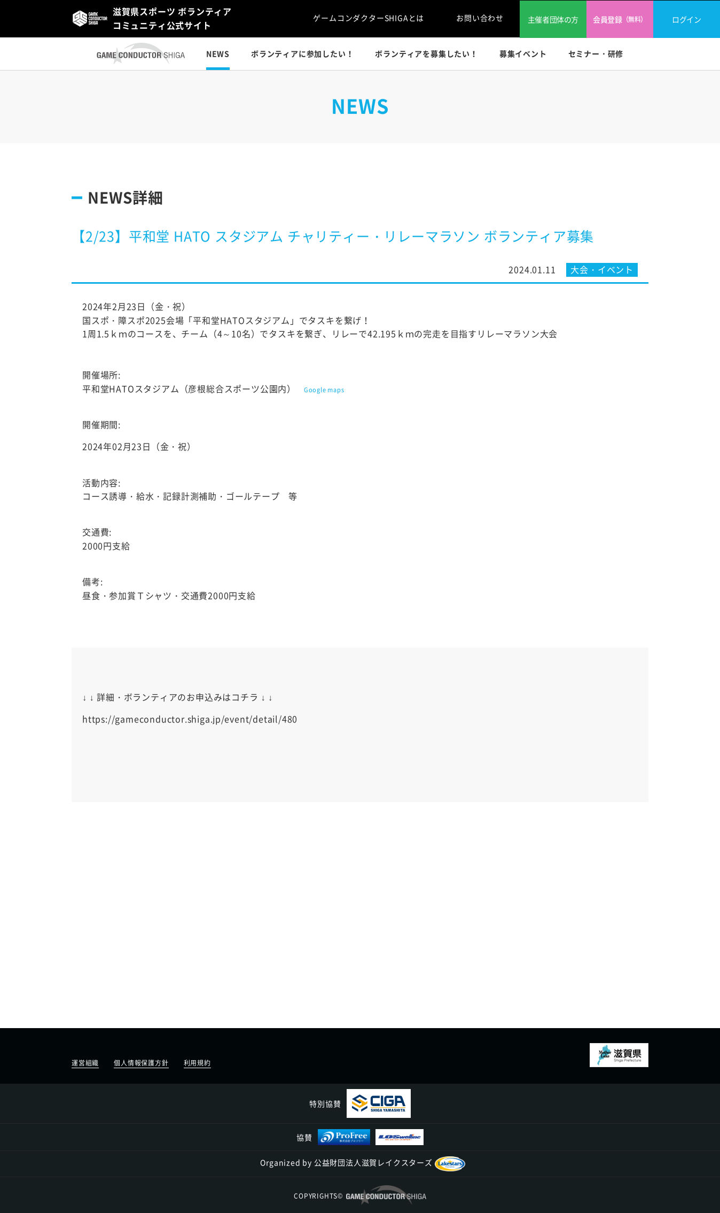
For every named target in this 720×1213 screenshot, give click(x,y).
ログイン (686, 19)
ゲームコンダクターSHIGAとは (368, 17)
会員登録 (620, 19)
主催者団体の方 (553, 19)
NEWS (218, 53)
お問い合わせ (480, 17)
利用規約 (197, 1063)
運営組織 (85, 1063)
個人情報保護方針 (141, 1063)
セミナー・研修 (596, 53)
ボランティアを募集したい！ (426, 53)
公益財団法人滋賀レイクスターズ (389, 1162)
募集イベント (523, 53)
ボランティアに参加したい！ (302, 53)
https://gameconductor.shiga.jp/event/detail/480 (190, 718)
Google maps (324, 389)
